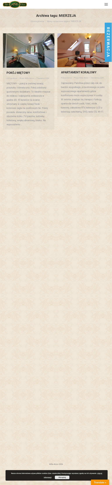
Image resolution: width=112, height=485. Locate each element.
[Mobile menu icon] (106, 4)
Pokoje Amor (12, 78)
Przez (27, 78)
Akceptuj (62, 477)
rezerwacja (108, 42)
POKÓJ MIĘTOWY (18, 73)
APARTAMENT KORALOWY (79, 72)
